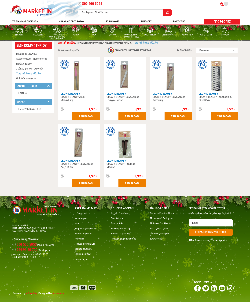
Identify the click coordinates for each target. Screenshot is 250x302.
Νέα (77, 223)
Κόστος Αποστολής (121, 228)
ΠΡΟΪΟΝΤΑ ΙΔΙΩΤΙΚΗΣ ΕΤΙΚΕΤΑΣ (133, 50)
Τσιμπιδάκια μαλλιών (28, 73)
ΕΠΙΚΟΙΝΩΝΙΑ (112, 21)
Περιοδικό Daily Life (85, 243)
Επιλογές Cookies (159, 228)
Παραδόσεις (117, 218)
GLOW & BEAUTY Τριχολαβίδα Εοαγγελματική (123, 98)
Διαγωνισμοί (156, 238)
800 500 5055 (90, 4)
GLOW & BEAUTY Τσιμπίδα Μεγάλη (121, 165)
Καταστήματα (81, 218)
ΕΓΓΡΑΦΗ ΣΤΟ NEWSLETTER (210, 232)
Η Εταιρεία (80, 213)
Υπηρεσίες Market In (85, 228)
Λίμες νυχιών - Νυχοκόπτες (31, 58)
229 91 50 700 (24, 250)
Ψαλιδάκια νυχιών (26, 78)
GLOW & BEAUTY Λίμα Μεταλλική (73, 98)
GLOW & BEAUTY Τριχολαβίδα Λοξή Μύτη (77, 165)
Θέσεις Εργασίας (83, 233)
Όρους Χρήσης (219, 240)
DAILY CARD (179, 21)
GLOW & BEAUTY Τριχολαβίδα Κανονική (169, 98)
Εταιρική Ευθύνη (83, 254)
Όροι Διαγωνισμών (159, 233)
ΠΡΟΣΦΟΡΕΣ (222, 22)
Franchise (80, 238)
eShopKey (31, 293)
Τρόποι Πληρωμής (120, 233)
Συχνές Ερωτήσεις (120, 213)
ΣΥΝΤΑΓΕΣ (146, 21)
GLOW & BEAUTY (70, 93)
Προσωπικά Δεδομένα (161, 218)
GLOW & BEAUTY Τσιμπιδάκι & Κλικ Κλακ (215, 98)
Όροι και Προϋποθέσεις (162, 213)
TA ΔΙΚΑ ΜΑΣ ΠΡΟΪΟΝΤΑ (25, 21)
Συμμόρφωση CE (83, 248)
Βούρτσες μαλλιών (26, 53)
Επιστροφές (117, 223)
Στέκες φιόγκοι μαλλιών (29, 68)
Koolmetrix (58, 293)
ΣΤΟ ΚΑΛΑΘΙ (86, 116)
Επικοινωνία (81, 259)
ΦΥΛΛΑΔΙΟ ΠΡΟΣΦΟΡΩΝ (71, 21)
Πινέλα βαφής (24, 63)
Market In (33, 10)
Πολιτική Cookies (159, 223)
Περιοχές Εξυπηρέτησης (123, 238)
